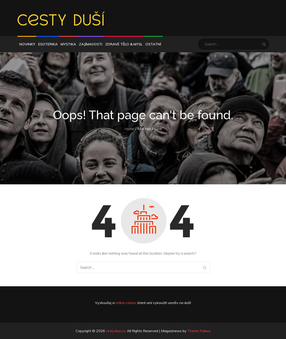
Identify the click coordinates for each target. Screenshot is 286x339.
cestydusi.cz (115, 331)
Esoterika (48, 44)
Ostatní (153, 44)
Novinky (27, 44)
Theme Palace (199, 331)
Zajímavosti (90, 44)
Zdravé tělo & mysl (123, 44)
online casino (126, 302)
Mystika (68, 44)
